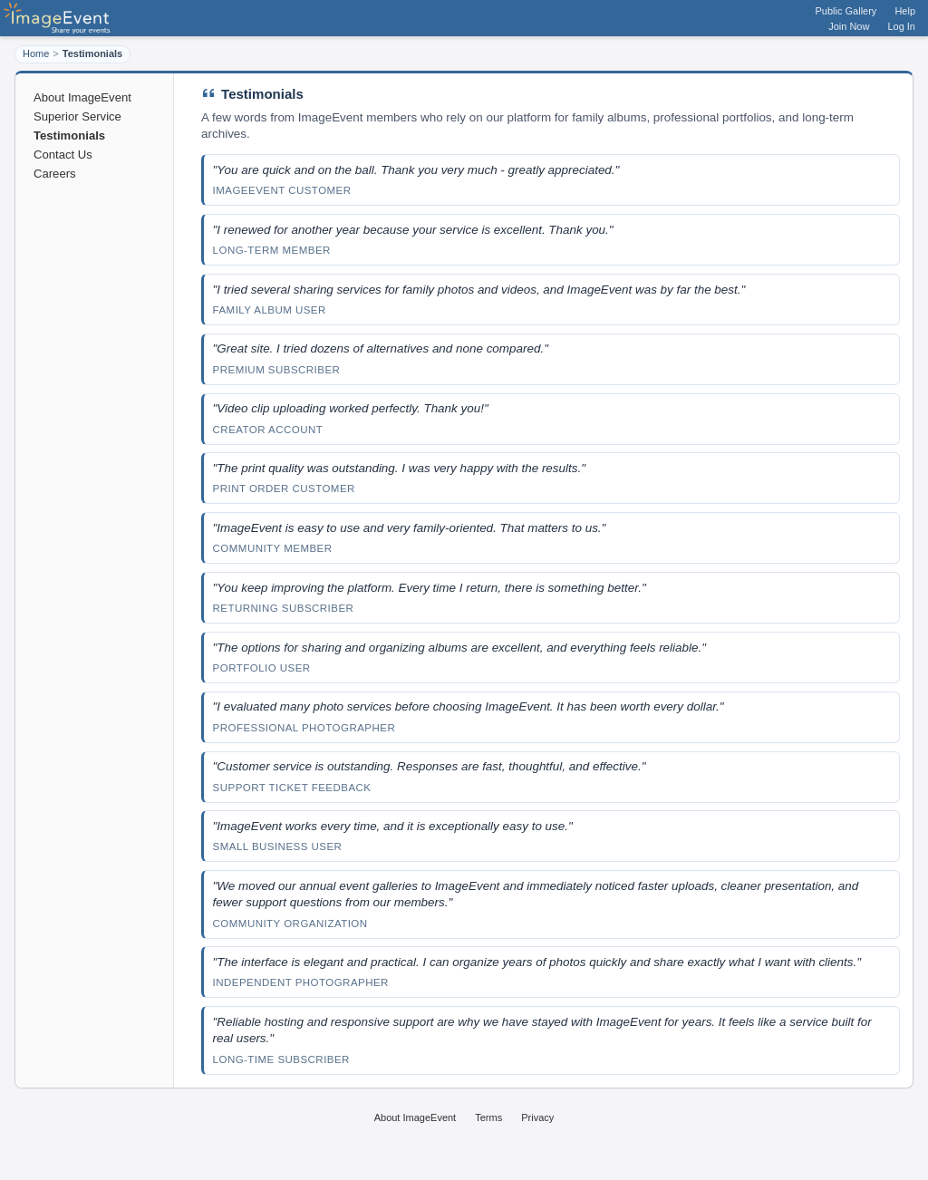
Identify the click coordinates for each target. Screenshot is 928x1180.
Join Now (848, 26)
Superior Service (77, 116)
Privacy (537, 1117)
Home (36, 53)
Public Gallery (846, 10)
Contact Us (63, 154)
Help (904, 10)
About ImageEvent (82, 97)
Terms (488, 1117)
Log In (901, 26)
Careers (55, 173)
